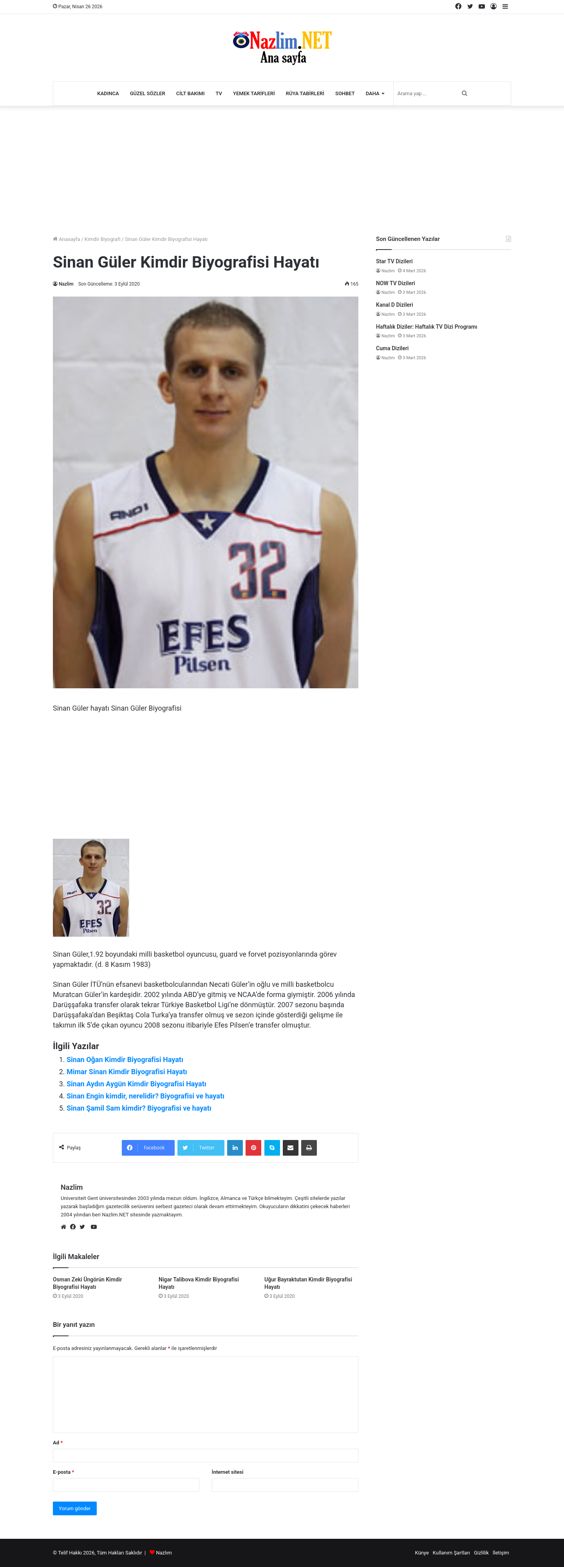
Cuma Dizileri (392, 348)
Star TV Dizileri (394, 261)
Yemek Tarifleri (254, 93)
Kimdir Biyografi (103, 239)
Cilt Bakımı (190, 93)
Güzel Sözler (147, 93)
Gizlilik (481, 1553)
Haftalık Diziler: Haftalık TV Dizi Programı (426, 327)
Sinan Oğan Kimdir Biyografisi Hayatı (125, 1059)
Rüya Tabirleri (305, 93)
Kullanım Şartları (451, 1553)
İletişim (501, 1553)
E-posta (63, 1472)
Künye (421, 1553)
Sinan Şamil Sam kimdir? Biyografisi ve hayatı (139, 1108)
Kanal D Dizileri (394, 305)
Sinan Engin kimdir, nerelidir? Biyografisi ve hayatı (145, 1096)
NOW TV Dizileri (395, 283)
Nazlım (164, 1553)
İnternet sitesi (228, 1472)
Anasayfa (66, 239)
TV (218, 93)
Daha (373, 93)
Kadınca (108, 93)
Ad (58, 1443)
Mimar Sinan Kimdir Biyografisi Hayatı (127, 1072)
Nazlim (66, 284)
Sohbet (345, 93)
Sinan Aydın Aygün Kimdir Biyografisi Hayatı (136, 1084)
